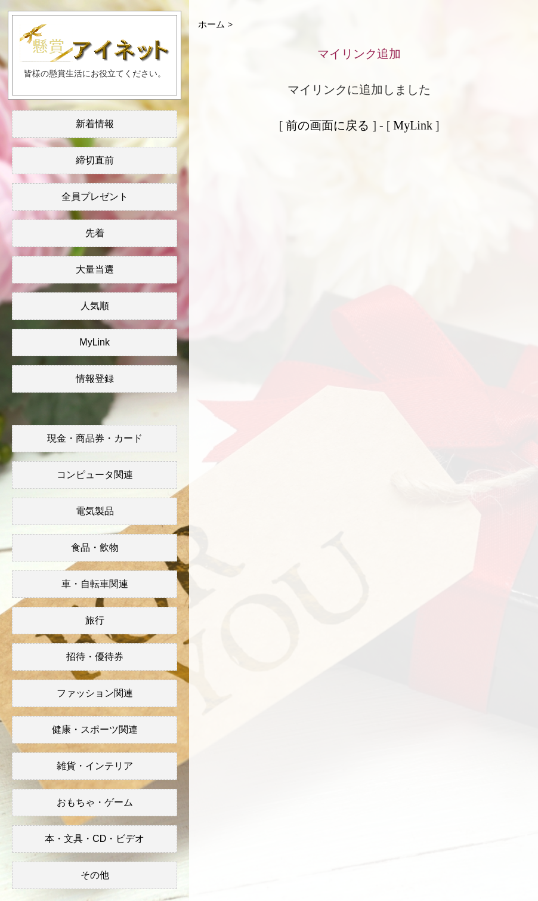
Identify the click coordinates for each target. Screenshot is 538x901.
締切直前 (95, 160)
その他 (95, 875)
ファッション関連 (95, 693)
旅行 (94, 620)
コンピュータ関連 (95, 475)
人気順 (95, 306)
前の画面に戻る (327, 125)
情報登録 (95, 379)
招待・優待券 (94, 657)
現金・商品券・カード (95, 438)
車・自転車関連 (94, 584)
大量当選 (95, 269)
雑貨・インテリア (95, 766)
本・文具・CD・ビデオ (94, 839)
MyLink (94, 342)
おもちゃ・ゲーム (95, 802)
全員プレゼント (94, 197)
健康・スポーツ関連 (95, 729)
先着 (94, 233)
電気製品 (95, 511)
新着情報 (95, 124)
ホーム (211, 24)
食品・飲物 (95, 547)
